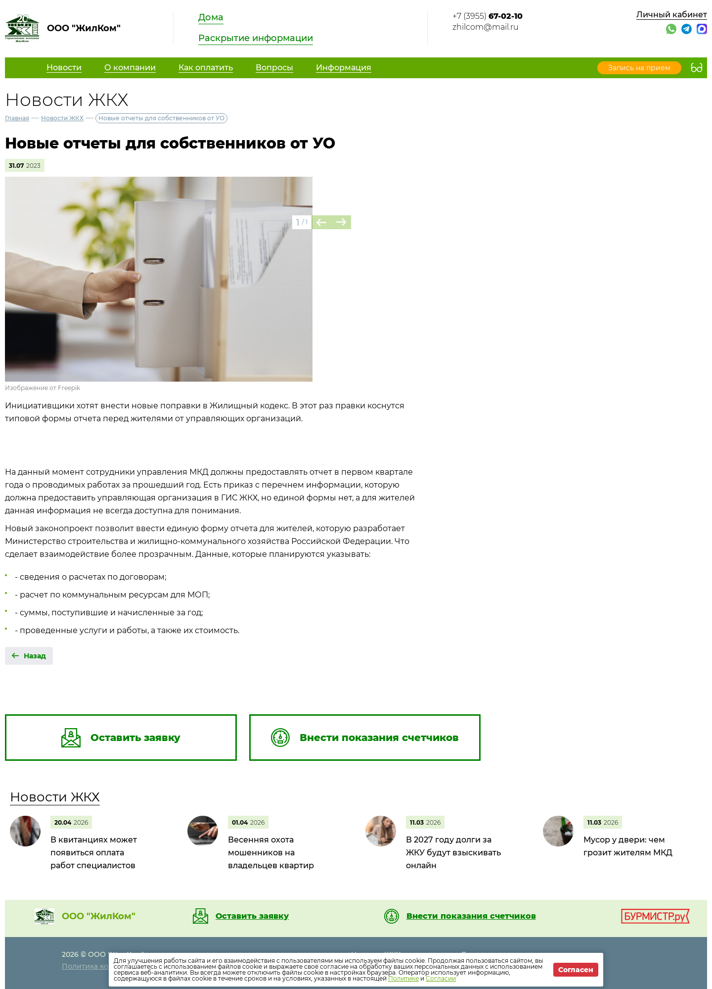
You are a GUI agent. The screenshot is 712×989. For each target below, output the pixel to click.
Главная (17, 118)
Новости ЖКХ (62, 118)
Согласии (441, 978)
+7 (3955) (487, 16)
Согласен (575, 969)
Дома (210, 17)
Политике (403, 978)
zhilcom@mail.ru (485, 27)
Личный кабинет (671, 14)
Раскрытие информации (255, 38)
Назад (35, 655)
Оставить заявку (252, 916)
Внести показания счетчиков (471, 916)
